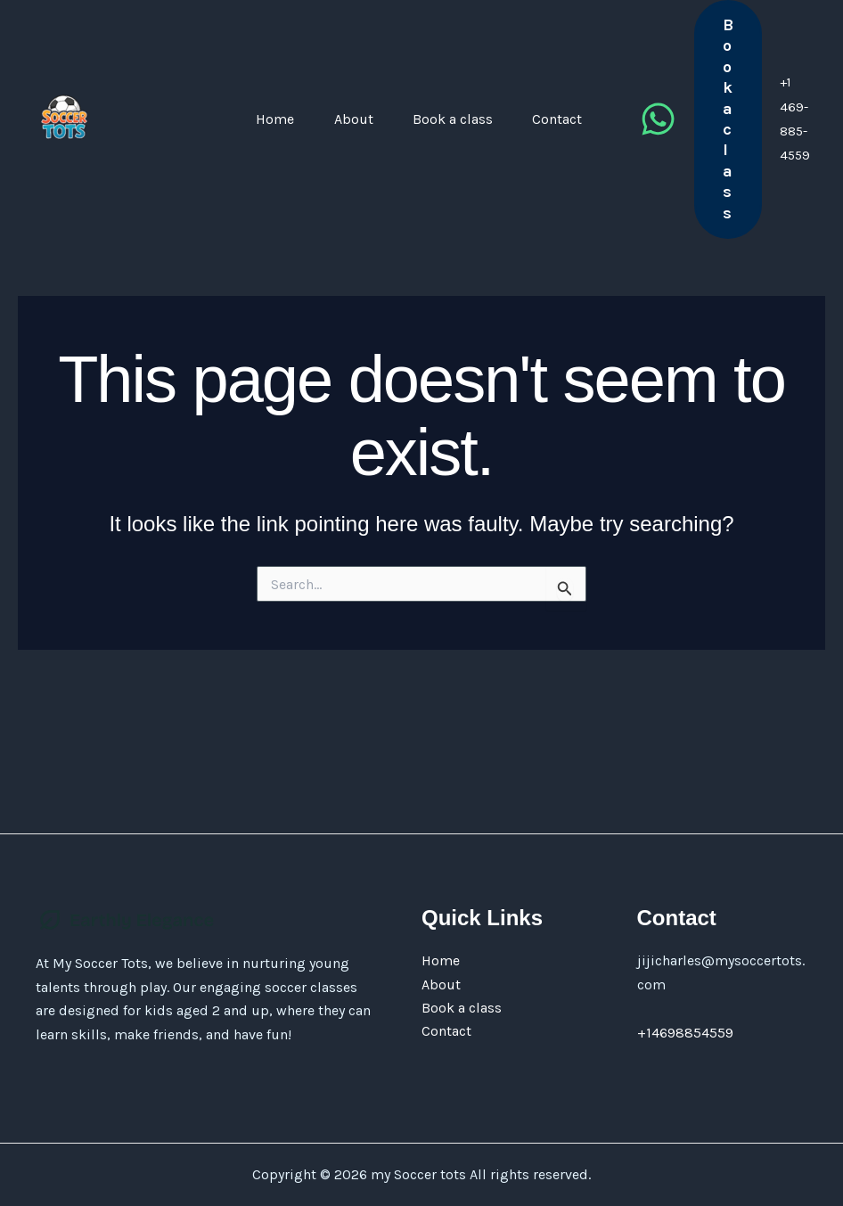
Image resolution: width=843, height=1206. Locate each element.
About (317, 153)
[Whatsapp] (683, 154)
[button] (753, 154)
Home (220, 153)
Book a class (436, 153)
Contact (560, 153)
